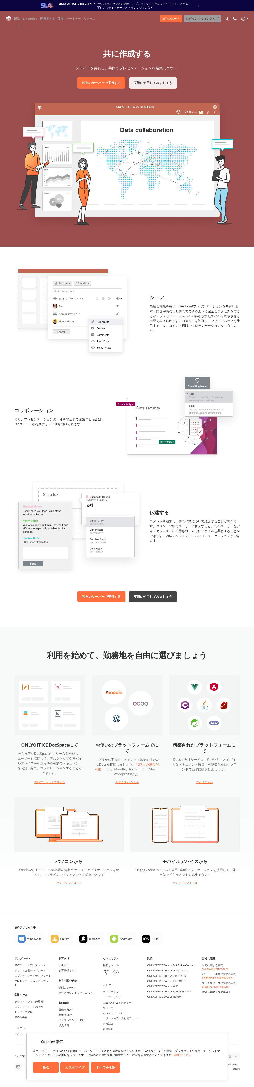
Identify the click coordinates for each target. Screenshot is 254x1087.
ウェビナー (109, 1008)
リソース (89, 18)
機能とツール (66, 987)
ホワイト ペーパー (113, 1013)
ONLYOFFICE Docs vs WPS (162, 986)
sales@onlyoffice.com (215, 969)
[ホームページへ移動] (8, 18)
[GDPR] (116, 973)
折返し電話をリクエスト (216, 992)
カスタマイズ (75, 1067)
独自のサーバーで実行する (101, 83)
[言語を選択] (244, 18)
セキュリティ (111, 958)
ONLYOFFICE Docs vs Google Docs (167, 970)
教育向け (64, 958)
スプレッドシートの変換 (28, 1007)
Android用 (126, 939)
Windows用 (34, 939)
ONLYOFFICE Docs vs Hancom (165, 996)
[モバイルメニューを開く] (234, 18)
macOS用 (94, 939)
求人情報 (64, 1025)
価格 (60, 18)
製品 (17, 18)
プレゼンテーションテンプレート (32, 982)
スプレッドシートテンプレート (32, 976)
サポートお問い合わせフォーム (121, 1018)
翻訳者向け (65, 1015)
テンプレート (22, 958)
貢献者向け (65, 1009)
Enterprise (30, 18)
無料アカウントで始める (49, 782)
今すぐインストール (185, 883)
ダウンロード (171, 18)
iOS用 (155, 939)
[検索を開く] (226, 18)
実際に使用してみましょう (153, 83)
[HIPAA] (106, 973)
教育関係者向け (68, 970)
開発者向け (47, 18)
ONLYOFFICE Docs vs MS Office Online (170, 965)
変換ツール (21, 994)
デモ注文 (108, 1023)
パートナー (73, 18)
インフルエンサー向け (72, 1020)
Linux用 (64, 939)
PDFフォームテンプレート (29, 965)
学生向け (64, 965)
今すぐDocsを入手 (127, 782)
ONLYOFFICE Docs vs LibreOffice (166, 981)
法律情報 (108, 1029)
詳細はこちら (204, 782)
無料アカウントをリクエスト (76, 992)
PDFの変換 (20, 1017)
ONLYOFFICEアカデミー (117, 1002)
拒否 (46, 1067)
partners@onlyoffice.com (217, 978)
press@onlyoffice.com (215, 986)
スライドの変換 (23, 1012)
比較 (150, 958)
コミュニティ (111, 992)
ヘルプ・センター (113, 997)
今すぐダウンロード (69, 883)
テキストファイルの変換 (28, 1001)
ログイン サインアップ (202, 18)
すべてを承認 (105, 1067)
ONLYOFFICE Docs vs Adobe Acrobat (169, 991)
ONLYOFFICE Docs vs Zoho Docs (166, 976)
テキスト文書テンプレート (30, 970)
